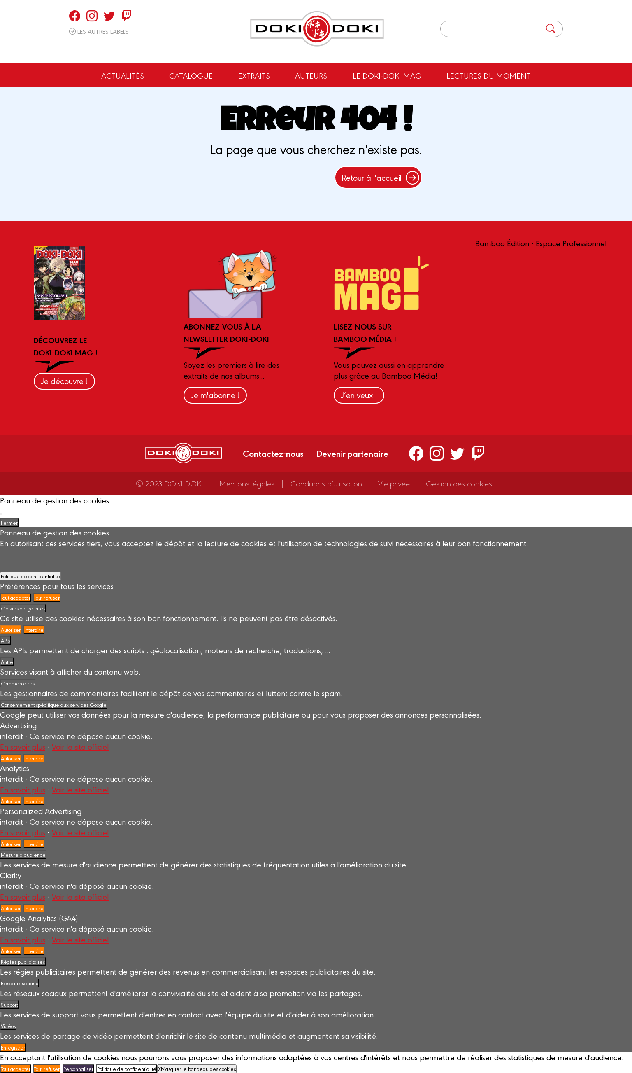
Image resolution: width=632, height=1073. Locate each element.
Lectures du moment (488, 75)
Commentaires (18, 683)
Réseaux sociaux (19, 983)
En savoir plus (22, 746)
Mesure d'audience (23, 854)
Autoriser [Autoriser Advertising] (11, 758)
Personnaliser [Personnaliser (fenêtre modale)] (78, 1068)
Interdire (34, 629)
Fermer (9, 522)
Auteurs (311, 75)
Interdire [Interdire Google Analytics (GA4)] (34, 950)
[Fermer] (1, 514)
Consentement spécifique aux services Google (54, 704)
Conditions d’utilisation (326, 483)
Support (9, 1004)
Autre (7, 661)
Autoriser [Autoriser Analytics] (11, 800)
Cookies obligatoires (23, 608)
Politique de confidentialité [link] (30, 576)
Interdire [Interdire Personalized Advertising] (34, 843)
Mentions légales (246, 483)
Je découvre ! (64, 380)
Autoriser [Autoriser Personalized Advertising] (11, 843)
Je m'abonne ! (215, 394)
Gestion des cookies (459, 483)
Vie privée (394, 483)
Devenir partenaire (352, 453)
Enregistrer (13, 1047)
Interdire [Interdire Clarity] (34, 908)
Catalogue (191, 75)
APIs (5, 640)
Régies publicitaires (23, 961)
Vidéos (8, 1025)
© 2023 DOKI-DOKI (169, 483)
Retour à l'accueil (380, 177)
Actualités (122, 75)
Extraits (254, 75)
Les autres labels (99, 31)
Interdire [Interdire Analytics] (34, 800)
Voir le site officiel (80, 746)
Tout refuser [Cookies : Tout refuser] (47, 597)
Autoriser (11, 629)
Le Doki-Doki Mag (387, 75)
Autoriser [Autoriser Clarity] (11, 908)
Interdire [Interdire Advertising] (34, 758)
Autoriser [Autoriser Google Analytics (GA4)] (11, 950)
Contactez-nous (273, 453)
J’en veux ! (359, 394)
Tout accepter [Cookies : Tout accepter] (15, 597)
